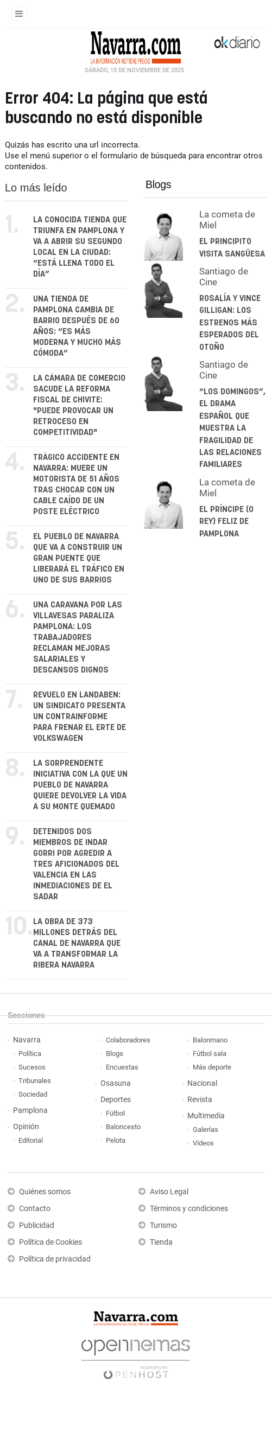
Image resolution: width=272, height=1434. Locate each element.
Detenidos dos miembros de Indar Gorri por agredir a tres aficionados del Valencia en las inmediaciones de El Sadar (76, 864)
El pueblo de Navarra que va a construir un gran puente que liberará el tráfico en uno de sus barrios (78, 558)
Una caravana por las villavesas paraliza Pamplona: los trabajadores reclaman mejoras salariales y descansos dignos (77, 637)
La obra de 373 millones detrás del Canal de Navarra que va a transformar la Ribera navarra (77, 943)
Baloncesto (123, 1127)
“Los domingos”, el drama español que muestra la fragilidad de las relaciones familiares (232, 428)
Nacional (202, 1083)
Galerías (205, 1129)
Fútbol (115, 1113)
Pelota (115, 1140)
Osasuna (115, 1083)
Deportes (115, 1099)
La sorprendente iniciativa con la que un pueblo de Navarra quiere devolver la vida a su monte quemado (80, 785)
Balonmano (210, 1040)
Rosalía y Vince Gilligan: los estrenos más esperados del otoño (230, 323)
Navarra (27, 1040)
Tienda (161, 1242)
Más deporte (212, 1067)
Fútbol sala (209, 1053)
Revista (199, 1099)
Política (29, 1053)
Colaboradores (128, 1040)
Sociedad (32, 1094)
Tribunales (34, 1081)
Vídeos (203, 1143)
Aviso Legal (169, 1191)
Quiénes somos (45, 1191)
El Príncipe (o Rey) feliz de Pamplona (226, 521)
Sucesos (32, 1067)
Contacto (34, 1208)
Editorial (30, 1140)
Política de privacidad (55, 1259)
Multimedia (206, 1116)
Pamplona (30, 1110)
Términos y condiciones (189, 1208)
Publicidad (36, 1225)
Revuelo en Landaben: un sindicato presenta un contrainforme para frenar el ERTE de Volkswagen (79, 716)
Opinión (26, 1126)
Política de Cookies (50, 1242)
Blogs (158, 184)
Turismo (163, 1225)
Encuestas (122, 1067)
